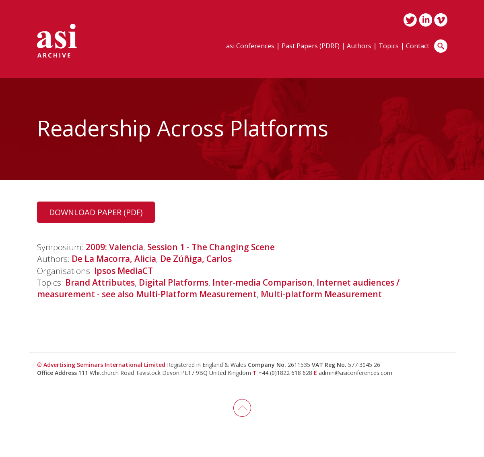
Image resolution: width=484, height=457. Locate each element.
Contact (417, 46)
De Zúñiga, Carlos (196, 258)
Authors (359, 46)
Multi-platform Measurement (321, 294)
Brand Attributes (100, 282)
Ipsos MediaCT (123, 270)
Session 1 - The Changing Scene (211, 247)
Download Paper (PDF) (96, 212)
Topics (389, 46)
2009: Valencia (114, 247)
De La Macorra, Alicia (114, 258)
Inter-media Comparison (262, 282)
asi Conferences (250, 46)
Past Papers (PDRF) (311, 46)
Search (440, 46)
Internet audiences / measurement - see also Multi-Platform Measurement (218, 288)
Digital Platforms (173, 282)
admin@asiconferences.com (355, 373)
